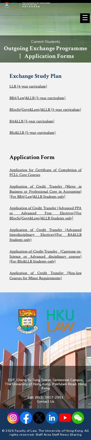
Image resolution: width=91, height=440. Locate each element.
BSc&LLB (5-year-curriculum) (32, 132)
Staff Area (43, 434)
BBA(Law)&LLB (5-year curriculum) (37, 98)
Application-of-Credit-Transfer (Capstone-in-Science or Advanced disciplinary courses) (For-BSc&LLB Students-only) (45, 256)
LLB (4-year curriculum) (28, 86)
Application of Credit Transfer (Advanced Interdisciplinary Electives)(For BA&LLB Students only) (45, 234)
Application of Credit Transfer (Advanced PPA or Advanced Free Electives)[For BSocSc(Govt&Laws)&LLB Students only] (45, 213)
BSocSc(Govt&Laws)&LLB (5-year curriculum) (45, 109)
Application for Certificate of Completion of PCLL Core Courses (45, 173)
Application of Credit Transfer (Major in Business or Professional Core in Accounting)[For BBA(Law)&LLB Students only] (45, 191)
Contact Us (45, 401)
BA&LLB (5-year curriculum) (31, 121)
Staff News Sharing (67, 434)
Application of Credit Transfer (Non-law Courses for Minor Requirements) (45, 276)
